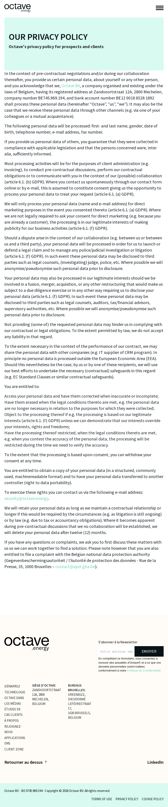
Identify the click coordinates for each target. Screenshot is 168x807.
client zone (14, 749)
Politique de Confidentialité (144, 670)
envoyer (149, 651)
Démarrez (12, 686)
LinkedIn (155, 762)
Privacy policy (127, 799)
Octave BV (70, 85)
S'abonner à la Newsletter (117, 642)
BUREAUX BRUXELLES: (77, 687)
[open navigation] (159, 7)
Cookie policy (153, 799)
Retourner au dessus (25, 762)
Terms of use (101, 799)
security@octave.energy (26, 498)
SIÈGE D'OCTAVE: (44, 685)
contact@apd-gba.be (75, 566)
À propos (11, 720)
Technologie (14, 692)
